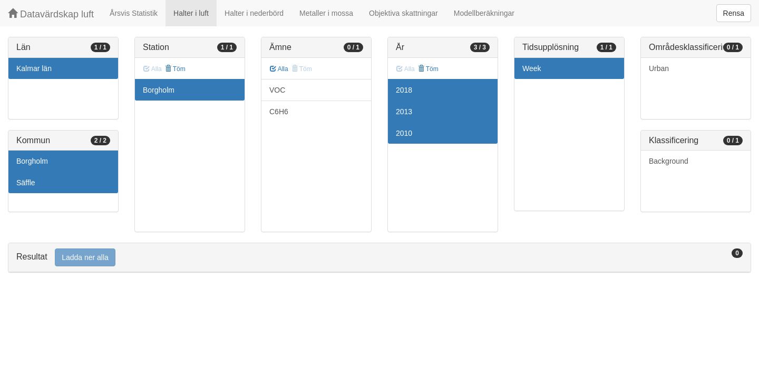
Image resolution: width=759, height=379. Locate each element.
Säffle (25, 182)
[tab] (379, 257)
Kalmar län (34, 68)
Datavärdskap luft (51, 13)
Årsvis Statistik (134, 13)
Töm (175, 69)
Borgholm (32, 161)
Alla (279, 69)
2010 (404, 133)
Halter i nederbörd (254, 13)
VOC (277, 90)
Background (668, 161)
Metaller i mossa (326, 13)
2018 (404, 90)
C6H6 (278, 111)
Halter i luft (191, 13)
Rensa (733, 13)
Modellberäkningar (484, 13)
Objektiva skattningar (403, 13)
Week (531, 68)
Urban (659, 68)
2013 (404, 111)
